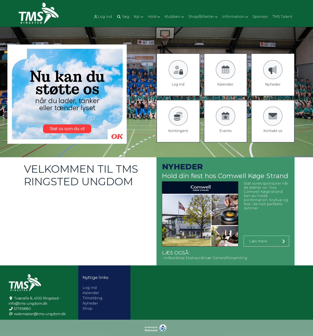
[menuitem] (103, 17)
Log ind (102, 16)
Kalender (91, 293)
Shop (87, 308)
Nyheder (90, 303)
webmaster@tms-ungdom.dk (40, 314)
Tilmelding (92, 298)
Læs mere (258, 241)
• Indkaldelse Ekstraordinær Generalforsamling (204, 258)
